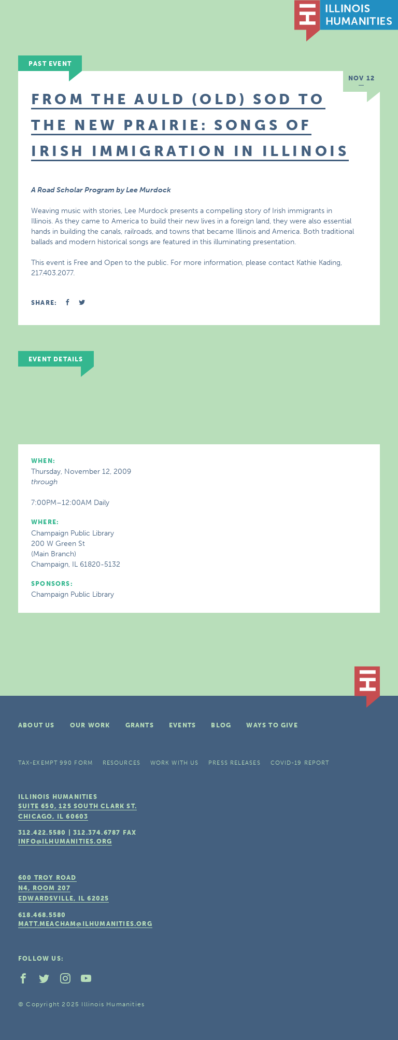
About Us (36, 725)
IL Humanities (346, 20)
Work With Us (174, 763)
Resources (121, 763)
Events (182, 725)
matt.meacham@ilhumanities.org (85, 923)
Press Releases (234, 763)
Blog (221, 725)
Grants (139, 725)
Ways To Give (271, 725)
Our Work (90, 725)
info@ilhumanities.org (65, 841)
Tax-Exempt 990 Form (55, 763)
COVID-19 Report (300, 763)
